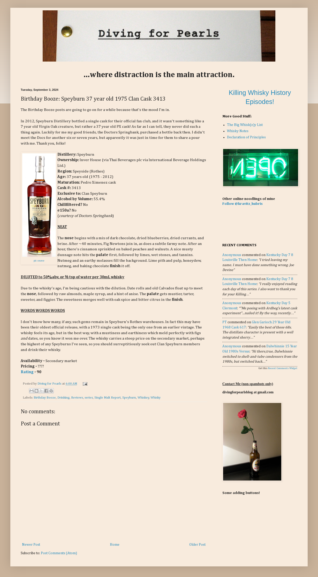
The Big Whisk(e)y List (245, 125)
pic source (39, 260)
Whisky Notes (237, 131)
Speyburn (129, 397)
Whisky (155, 397)
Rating (27, 372)
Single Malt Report (107, 397)
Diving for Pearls (49, 383)
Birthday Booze (45, 397)
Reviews (77, 397)
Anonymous (231, 255)
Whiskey (143, 397)
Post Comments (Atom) (59, 553)
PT (224, 322)
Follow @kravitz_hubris (242, 204)
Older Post (197, 544)
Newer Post (31, 544)
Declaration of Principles (246, 137)
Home (114, 544)
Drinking (63, 397)
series (89, 397)
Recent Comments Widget (282, 368)
